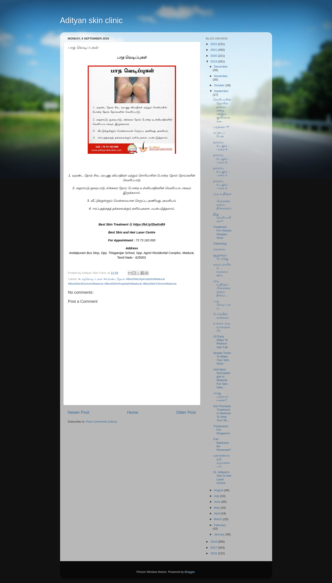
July (217, 496)
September (221, 91)
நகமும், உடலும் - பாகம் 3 (221, 158)
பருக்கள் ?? (221, 127)
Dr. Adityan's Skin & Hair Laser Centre (222, 477)
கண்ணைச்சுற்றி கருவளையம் (221, 461)
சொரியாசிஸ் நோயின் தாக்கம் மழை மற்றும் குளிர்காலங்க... (222, 110)
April (217, 513)
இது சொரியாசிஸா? (222, 218)
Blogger (190, 572)
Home (132, 412)
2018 (214, 541)
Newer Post (78, 412)
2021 (214, 49)
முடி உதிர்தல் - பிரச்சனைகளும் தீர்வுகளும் (222, 201)
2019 (214, 61)
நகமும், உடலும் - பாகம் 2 (221, 184)
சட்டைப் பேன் (219, 134)
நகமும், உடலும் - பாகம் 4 (221, 146)
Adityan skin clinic (91, 20)
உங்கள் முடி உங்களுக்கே (221, 327)
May (217, 507)
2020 (214, 55)
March (218, 519)
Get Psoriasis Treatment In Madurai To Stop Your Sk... (222, 413)
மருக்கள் (219, 249)
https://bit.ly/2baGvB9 (149, 224)
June (217, 501)
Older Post (186, 412)
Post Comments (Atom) (101, 421)
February (220, 525)
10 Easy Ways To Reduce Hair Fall (220, 342)
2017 (214, 547)
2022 (214, 44)
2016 (214, 553)
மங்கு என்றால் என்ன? (220, 396)
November (221, 76)
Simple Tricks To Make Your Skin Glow (222, 358)
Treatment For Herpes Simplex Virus (222, 232)
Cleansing (219, 243)
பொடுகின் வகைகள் (221, 315)
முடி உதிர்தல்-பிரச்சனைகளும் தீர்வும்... (221, 288)
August (219, 490)
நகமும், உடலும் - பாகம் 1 (221, 171)
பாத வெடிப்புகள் (222, 304)
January (220, 534)
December (221, 66)
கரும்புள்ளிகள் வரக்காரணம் (222, 270)
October (220, 85)
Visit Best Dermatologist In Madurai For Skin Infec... (221, 378)
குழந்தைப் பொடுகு (220, 257)
